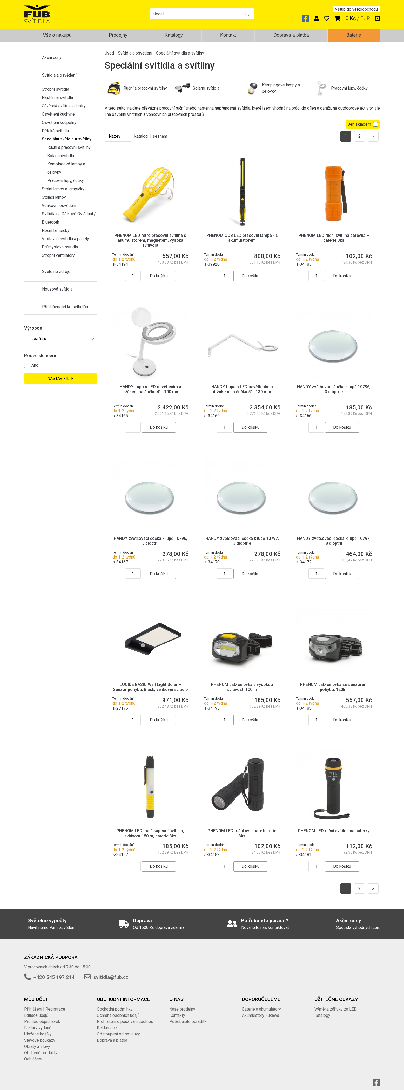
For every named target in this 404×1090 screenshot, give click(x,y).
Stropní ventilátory (58, 255)
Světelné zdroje (56, 271)
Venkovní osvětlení (59, 205)
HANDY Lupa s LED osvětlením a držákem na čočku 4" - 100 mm (150, 389)
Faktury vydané (37, 1022)
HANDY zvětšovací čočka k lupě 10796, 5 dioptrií (150, 536)
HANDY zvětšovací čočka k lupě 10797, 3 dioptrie (242, 536)
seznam (160, 136)
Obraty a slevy (37, 1041)
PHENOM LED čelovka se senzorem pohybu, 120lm (334, 682)
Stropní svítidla (55, 89)
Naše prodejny (182, 1003)
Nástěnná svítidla (57, 97)
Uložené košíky (38, 1028)
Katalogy (174, 35)
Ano (34, 365)
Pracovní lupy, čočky (65, 180)
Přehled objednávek (42, 1016)
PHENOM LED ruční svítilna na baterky (333, 825)
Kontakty (177, 1010)
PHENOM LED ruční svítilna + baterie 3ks (242, 828)
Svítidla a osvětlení (59, 75)
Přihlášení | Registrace (44, 1003)
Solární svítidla (60, 155)
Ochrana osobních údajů (118, 1010)
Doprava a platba (291, 35)
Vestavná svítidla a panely (65, 238)
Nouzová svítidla (57, 289)
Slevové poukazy (39, 1035)
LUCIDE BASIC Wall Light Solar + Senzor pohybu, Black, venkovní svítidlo (150, 682)
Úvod (109, 52)
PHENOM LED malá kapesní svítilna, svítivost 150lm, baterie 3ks (150, 828)
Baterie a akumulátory (261, 1003)
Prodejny (118, 35)
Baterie (353, 35)
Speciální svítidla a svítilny (66, 139)
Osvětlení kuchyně (58, 114)
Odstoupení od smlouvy (118, 1028)
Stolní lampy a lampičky (63, 188)
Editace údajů (36, 1010)
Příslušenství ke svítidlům (65, 306)
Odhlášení (33, 1053)
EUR (365, 18)
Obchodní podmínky (115, 1003)
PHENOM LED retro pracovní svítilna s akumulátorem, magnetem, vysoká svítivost (150, 240)
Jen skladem (363, 124)
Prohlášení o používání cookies (125, 1016)
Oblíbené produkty (40, 1047)
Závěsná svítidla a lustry (64, 105)
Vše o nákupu (57, 35)
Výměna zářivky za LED (335, 1003)
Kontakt (228, 35)
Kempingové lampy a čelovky (66, 168)
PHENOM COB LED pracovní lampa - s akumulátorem (242, 238)
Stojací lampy (54, 197)
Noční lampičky (55, 230)
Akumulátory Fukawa (260, 1010)
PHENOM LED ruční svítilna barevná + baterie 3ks (334, 238)
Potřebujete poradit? (187, 1016)
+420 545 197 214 (54, 972)
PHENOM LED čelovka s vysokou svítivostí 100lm (242, 682)
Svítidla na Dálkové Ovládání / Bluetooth (69, 218)
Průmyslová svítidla (60, 247)
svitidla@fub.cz (110, 972)
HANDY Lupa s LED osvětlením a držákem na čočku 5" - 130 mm (242, 389)
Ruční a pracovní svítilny (69, 147)
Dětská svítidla (55, 130)
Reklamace (107, 1022)
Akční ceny (52, 57)
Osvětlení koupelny (59, 122)
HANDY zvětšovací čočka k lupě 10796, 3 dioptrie (334, 389)
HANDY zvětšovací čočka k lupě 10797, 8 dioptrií (334, 536)
